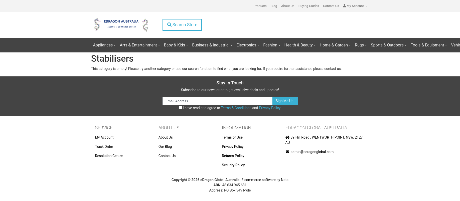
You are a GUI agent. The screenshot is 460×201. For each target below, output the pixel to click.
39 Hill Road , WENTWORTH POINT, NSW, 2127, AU (324, 140)
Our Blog (165, 147)
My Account (104, 137)
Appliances (103, 45)
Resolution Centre (109, 156)
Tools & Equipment (427, 45)
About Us (287, 6)
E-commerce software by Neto (264, 180)
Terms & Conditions (236, 108)
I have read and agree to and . (230, 108)
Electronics (246, 45)
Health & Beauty (298, 45)
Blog (274, 6)
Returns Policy (233, 156)
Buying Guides (308, 6)
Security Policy (233, 165)
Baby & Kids (174, 45)
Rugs (359, 45)
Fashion (270, 45)
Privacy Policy (269, 108)
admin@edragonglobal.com (309, 152)
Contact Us (331, 6)
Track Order (104, 147)
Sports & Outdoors (387, 45)
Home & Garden (334, 45)
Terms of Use (232, 137)
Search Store (182, 24)
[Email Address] (218, 101)
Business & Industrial (210, 45)
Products (260, 6)
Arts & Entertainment (138, 45)
